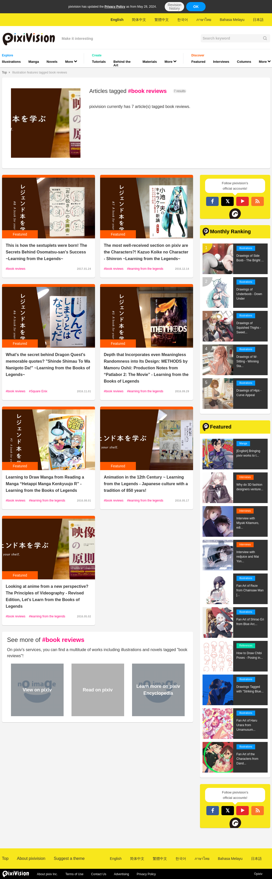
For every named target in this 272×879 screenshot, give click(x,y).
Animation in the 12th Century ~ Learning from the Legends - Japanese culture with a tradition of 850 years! (146, 484)
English (117, 20)
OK (196, 7)
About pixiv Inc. (47, 874)
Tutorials (99, 62)
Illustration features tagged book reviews (39, 72)
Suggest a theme (69, 858)
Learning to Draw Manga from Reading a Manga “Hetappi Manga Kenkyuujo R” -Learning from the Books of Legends (45, 484)
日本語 (258, 20)
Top (4, 72)
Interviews (221, 62)
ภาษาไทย (203, 20)
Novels (51, 62)
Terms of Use (74, 874)
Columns (244, 62)
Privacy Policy (114, 6)
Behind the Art (122, 63)
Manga (33, 62)
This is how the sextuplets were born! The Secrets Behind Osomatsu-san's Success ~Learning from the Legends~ (46, 252)
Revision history (174, 6)
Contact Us (98, 874)
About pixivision (31, 858)
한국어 (182, 20)
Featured (198, 62)
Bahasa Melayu (232, 20)
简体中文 (139, 20)
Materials (150, 62)
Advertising (121, 874)
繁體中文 (162, 20)
